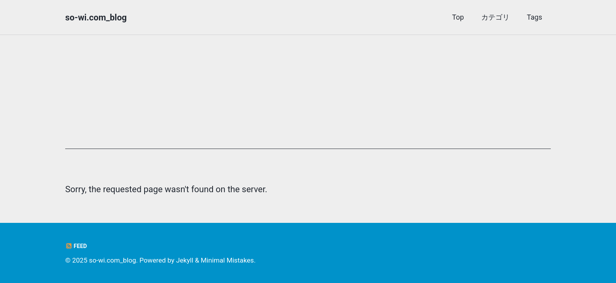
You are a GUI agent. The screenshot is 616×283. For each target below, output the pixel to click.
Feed (76, 246)
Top (458, 17)
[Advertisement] (308, 94)
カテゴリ (495, 17)
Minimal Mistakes (227, 260)
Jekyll (184, 260)
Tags (534, 17)
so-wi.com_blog (96, 17)
